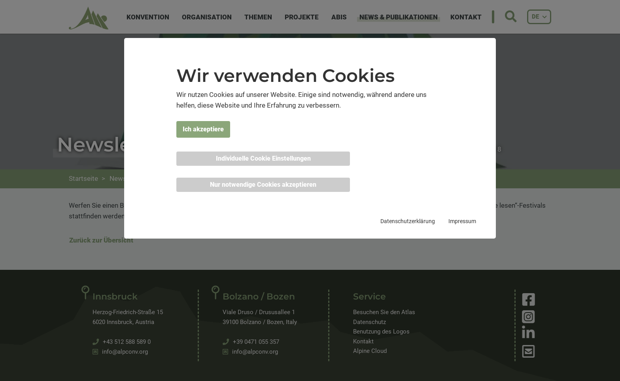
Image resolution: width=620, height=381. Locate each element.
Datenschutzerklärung (407, 221)
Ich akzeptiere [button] (203, 129)
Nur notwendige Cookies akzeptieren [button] (263, 184)
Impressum (462, 221)
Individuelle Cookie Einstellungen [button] (263, 158)
